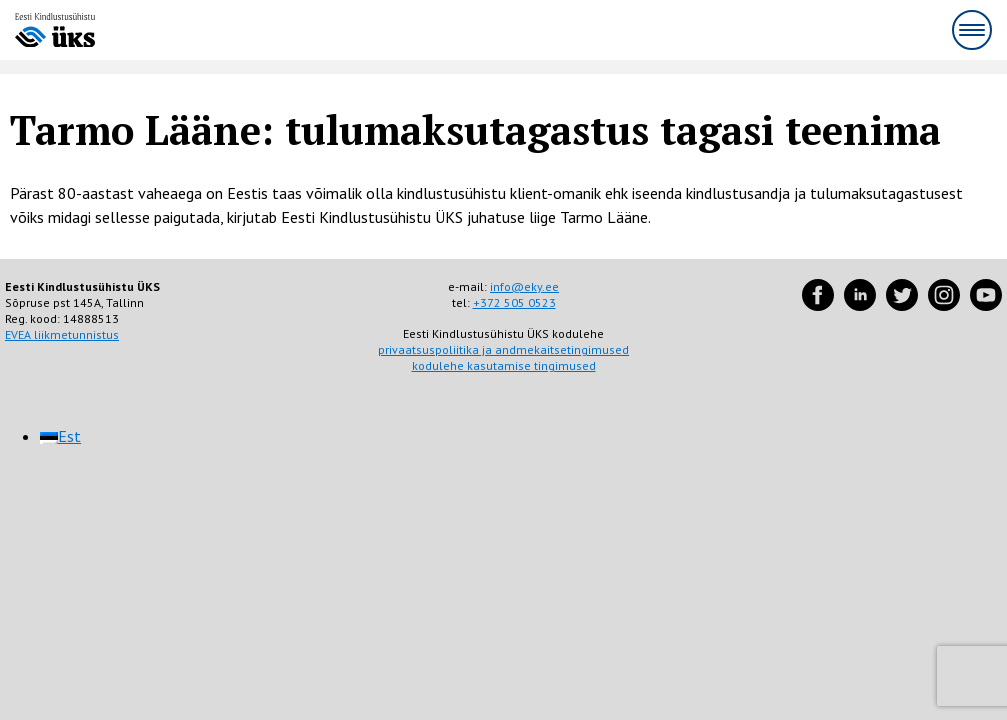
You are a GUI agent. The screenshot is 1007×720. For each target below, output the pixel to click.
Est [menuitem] (69, 436)
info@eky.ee (524, 286)
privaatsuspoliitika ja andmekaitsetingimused (503, 349)
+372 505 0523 (514, 302)
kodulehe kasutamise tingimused (504, 365)
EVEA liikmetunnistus (62, 334)
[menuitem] (60, 436)
